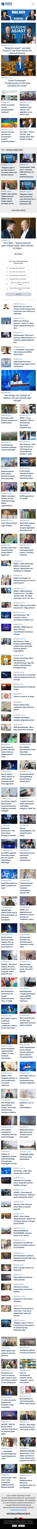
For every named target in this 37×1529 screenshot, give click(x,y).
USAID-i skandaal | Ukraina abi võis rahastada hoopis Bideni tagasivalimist (8, 501)
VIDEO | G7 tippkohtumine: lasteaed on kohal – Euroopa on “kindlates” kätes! (27, 914)
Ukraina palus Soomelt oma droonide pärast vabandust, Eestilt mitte (27, 942)
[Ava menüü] (33, 4)
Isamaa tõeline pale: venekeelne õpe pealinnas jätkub (23, 707)
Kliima (9, 442)
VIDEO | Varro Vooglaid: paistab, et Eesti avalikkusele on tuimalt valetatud (9, 1080)
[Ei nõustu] (35, 1524)
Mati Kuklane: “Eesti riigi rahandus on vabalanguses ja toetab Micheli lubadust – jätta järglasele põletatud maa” (27, 451)
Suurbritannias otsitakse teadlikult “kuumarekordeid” (9, 447)
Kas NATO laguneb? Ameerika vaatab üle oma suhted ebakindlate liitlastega (8, 858)
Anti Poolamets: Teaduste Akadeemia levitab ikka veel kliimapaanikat (24, 1258)
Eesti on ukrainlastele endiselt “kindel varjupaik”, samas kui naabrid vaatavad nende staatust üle (27, 1380)
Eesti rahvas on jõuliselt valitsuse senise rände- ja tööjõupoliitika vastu (8, 752)
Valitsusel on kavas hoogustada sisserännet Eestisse (22, 1289)
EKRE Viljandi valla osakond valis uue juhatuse (8, 1353)
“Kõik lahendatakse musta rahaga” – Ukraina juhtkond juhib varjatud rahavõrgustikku (27, 1052)
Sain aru (14, 1526)
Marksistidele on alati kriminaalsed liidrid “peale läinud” (28, 1401)
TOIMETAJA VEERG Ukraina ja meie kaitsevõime (27, 1156)
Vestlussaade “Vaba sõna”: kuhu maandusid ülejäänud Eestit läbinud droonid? (9, 1482)
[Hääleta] (18, 294)
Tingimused (21, 1526)
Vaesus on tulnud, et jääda (23, 696)
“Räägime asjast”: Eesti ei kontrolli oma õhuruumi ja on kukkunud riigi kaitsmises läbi (28, 199)
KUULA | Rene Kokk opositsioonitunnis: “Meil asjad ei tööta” (28, 1427)
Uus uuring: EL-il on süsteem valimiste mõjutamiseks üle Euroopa (24, 677)
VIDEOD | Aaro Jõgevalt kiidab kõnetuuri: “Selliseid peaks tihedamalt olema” (24, 1194)
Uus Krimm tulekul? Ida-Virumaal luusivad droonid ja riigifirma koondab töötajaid (9, 806)
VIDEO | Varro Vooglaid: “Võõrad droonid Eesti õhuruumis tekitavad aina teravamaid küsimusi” (27, 425)
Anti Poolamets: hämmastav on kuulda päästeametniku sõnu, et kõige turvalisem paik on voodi (8, 998)
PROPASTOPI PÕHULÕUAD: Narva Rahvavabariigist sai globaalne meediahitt (9, 915)
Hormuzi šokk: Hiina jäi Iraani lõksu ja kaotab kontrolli (22, 1206)
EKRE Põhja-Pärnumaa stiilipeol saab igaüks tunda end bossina (24, 364)
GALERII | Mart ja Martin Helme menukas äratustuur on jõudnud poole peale (9, 1429)
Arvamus (10, 45)
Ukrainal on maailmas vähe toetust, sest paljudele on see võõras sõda (26, 110)
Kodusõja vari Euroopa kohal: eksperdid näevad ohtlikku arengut (23, 1182)
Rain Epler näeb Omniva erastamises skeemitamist (9, 420)
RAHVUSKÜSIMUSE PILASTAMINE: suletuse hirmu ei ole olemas (22, 1233)
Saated (9, 191)
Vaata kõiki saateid (18, 210)
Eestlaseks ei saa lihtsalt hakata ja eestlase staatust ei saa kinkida (24, 1245)
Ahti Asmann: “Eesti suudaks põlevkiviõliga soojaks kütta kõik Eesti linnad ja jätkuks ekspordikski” (22, 646)
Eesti (8, 102)
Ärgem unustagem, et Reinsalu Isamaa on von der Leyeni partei (24, 580)
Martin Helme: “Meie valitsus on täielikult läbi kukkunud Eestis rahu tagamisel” (8, 779)
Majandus (22, 639)
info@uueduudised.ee (18, 1510)
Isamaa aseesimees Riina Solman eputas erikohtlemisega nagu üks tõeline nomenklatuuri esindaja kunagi (23, 663)
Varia (21, 359)
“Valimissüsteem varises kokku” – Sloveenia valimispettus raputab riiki (26, 888)
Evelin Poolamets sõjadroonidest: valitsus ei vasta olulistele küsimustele (8, 1053)
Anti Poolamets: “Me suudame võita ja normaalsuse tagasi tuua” (23, 617)
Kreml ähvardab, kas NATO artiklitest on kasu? (9, 885)
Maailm (27, 468)
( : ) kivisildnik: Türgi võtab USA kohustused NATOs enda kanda (23, 352)
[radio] (18, 268)
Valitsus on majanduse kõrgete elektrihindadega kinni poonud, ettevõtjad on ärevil (9, 1159)
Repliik (9, 392)
